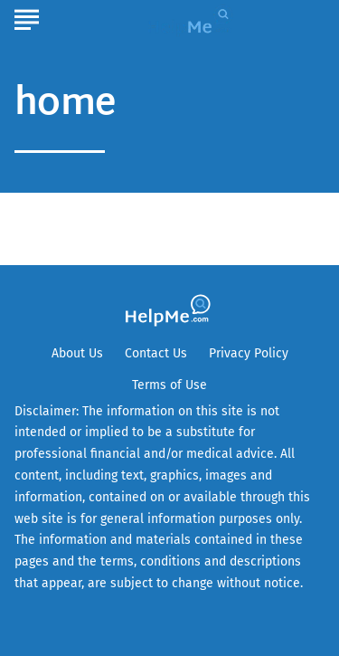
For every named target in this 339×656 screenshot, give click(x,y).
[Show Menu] (26, 17)
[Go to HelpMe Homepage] (192, 19)
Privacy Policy (248, 353)
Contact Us (156, 353)
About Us (77, 353)
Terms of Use (169, 385)
